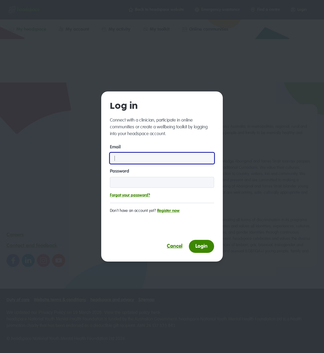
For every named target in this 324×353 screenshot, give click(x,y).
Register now (168, 211)
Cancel (174, 246)
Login (201, 246)
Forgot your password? (130, 195)
